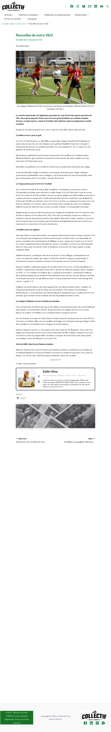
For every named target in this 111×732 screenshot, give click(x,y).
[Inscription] (103, 723)
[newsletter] (101, 6)
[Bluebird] (83, 6)
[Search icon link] (107, 7)
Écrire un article (13, 19)
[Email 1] (89, 6)
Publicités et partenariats (56, 15)
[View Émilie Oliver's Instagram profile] (39, 382)
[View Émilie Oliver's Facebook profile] (39, 376)
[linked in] (95, 6)
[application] (13, 15)
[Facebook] (71, 6)
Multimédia (81, 15)
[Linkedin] (91, 723)
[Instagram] (77, 6)
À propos (31, 19)
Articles (9, 15)
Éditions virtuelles (29, 15)
